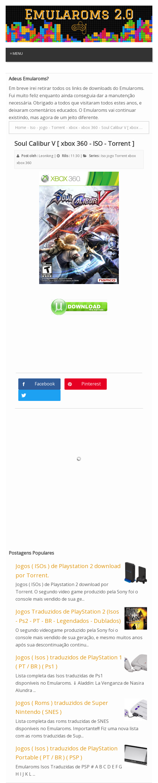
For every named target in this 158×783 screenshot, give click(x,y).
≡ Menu (16, 53)
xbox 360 (24, 162)
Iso (103, 155)
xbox (132, 155)
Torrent (121, 155)
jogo (110, 155)
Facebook (45, 384)
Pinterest (91, 384)
